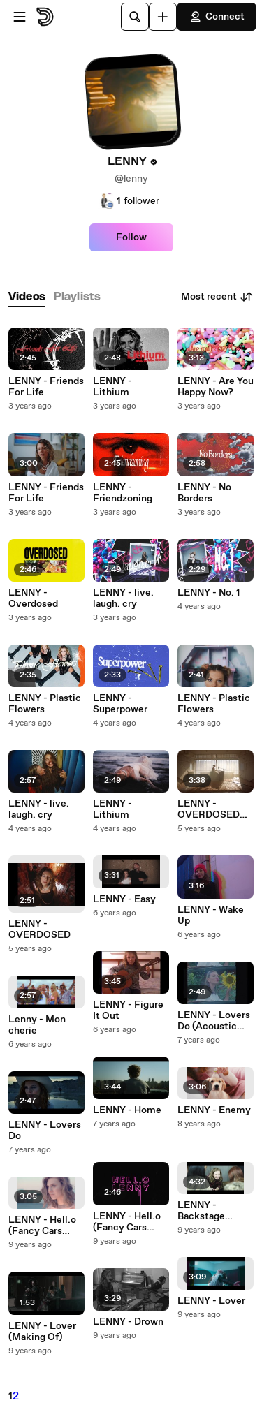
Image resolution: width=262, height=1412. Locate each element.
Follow (131, 237)
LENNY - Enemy (214, 1110)
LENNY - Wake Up (210, 915)
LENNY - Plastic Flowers (44, 704)
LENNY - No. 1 (208, 592)
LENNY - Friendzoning (122, 493)
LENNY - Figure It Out (128, 1010)
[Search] (135, 17)
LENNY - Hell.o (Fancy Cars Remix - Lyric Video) (127, 1222)
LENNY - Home (127, 1110)
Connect (217, 17)
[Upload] (163, 17)
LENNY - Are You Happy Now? (215, 387)
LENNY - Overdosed (33, 598)
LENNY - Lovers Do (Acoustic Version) (213, 1021)
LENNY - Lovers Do (44, 1130)
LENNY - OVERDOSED (39, 929)
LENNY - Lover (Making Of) (42, 1332)
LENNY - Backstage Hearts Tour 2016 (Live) (215, 1211)
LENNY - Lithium (112, 387)
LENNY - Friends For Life (46, 387)
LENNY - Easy (124, 899)
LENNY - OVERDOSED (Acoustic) (208, 809)
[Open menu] (19, 17)
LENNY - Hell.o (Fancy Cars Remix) (42, 1225)
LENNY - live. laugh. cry (38, 809)
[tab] (26, 297)
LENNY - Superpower (120, 704)
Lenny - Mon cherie (37, 1025)
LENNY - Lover (211, 1301)
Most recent (217, 297)
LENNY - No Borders (204, 493)
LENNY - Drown (128, 1322)
